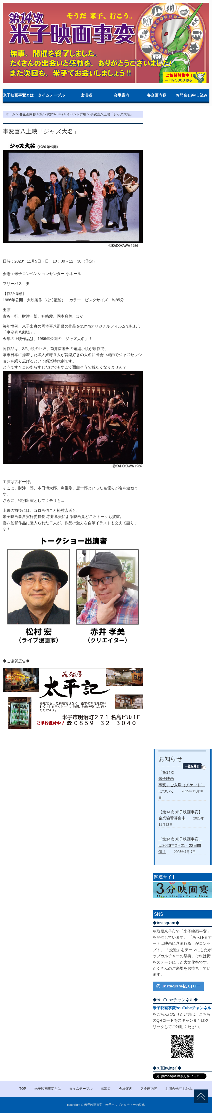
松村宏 (62, 510)
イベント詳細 (76, 114)
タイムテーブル (51, 95)
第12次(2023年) (51, 114)
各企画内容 (156, 95)
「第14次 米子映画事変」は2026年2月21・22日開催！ (180, 845)
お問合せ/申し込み (192, 95)
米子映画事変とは (18, 95)
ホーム (10, 114)
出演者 (86, 95)
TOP (22, 1089)
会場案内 (121, 95)
